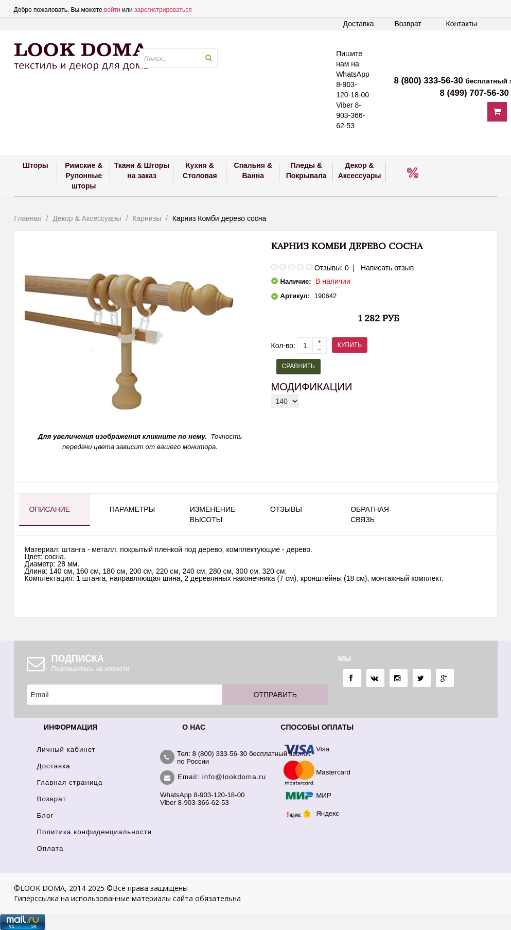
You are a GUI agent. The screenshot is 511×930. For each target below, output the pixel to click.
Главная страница (70, 782)
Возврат (408, 24)
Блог (45, 815)
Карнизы (146, 218)
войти (112, 9)
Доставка (358, 24)
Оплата (50, 848)
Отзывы (286, 509)
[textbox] (178, 58)
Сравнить (298, 366)
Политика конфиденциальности (94, 832)
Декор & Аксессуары (86, 218)
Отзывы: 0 (331, 268)
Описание (50, 509)
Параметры (132, 509)
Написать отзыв (387, 268)
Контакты (461, 24)
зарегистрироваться (163, 9)
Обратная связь (369, 514)
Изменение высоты (212, 514)
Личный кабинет (66, 749)
